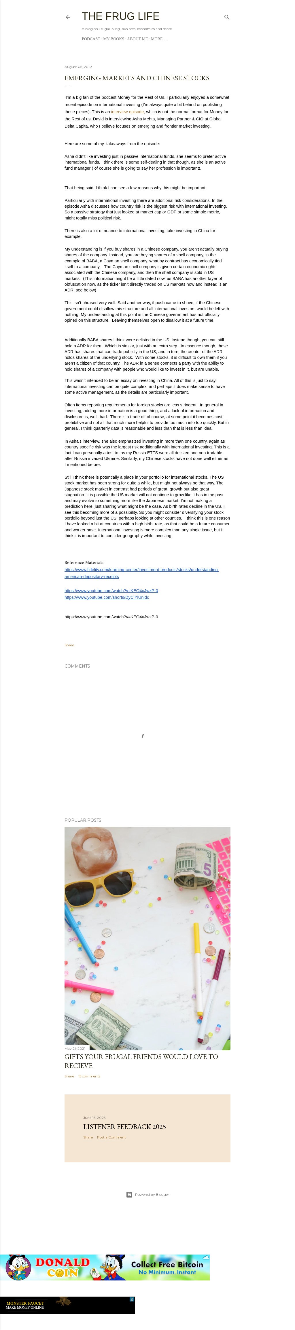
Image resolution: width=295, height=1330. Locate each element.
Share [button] (69, 645)
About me (137, 39)
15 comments (89, 1076)
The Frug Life (121, 16)
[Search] (227, 16)
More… (159, 39)
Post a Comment (111, 1137)
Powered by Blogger (147, 1194)
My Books (113, 39)
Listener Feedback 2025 (124, 1126)
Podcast (91, 39)
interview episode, (128, 111)
